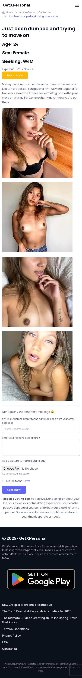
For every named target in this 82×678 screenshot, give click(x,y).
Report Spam (15, 75)
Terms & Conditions (15, 629)
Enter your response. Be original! (21, 437)
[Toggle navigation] (76, 5)
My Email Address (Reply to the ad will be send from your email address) (38, 420)
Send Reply (14, 489)
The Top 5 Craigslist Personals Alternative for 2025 (36, 611)
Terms (26, 481)
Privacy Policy (11, 636)
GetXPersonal (16, 5)
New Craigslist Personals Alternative (27, 605)
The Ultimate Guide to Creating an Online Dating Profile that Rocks (39, 620)
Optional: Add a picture (15, 473)
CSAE (5, 642)
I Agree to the (18, 481)
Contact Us (10, 649)
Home (7, 12)
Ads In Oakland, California (35, 12)
